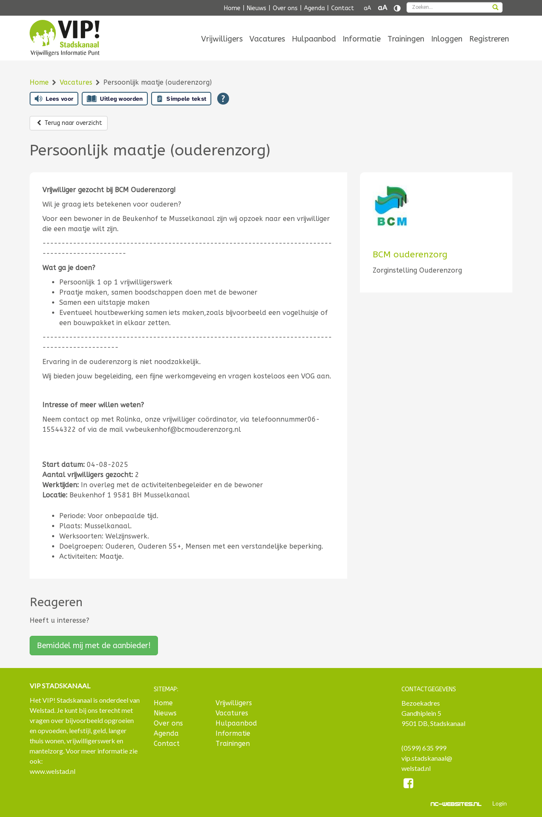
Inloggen (446, 39)
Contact (342, 8)
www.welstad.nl (52, 771)
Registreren (489, 39)
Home (232, 8)
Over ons (285, 8)
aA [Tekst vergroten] (382, 8)
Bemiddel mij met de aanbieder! (94, 645)
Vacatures (267, 39)
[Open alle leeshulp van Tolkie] (223, 99)
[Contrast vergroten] (397, 8)
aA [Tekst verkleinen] (367, 8)
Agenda (314, 8)
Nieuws (256, 8)
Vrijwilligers (222, 39)
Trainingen (405, 39)
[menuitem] (222, 38)
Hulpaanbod (314, 39)
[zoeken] (495, 8)
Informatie (362, 39)
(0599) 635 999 (423, 748)
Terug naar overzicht (68, 123)
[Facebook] (408, 785)
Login (499, 803)
